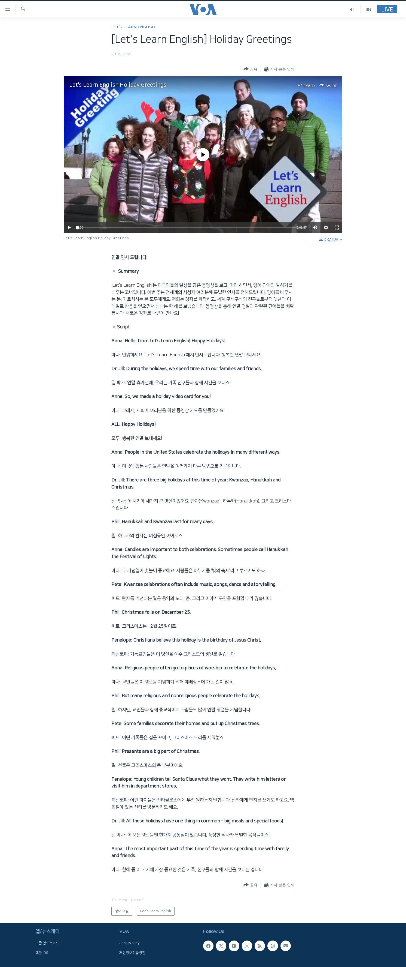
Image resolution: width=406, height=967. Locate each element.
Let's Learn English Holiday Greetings (117, 85)
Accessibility (129, 943)
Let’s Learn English (133, 27)
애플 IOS (41, 953)
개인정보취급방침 (132, 953)
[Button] (250, 69)
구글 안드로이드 (47, 943)
